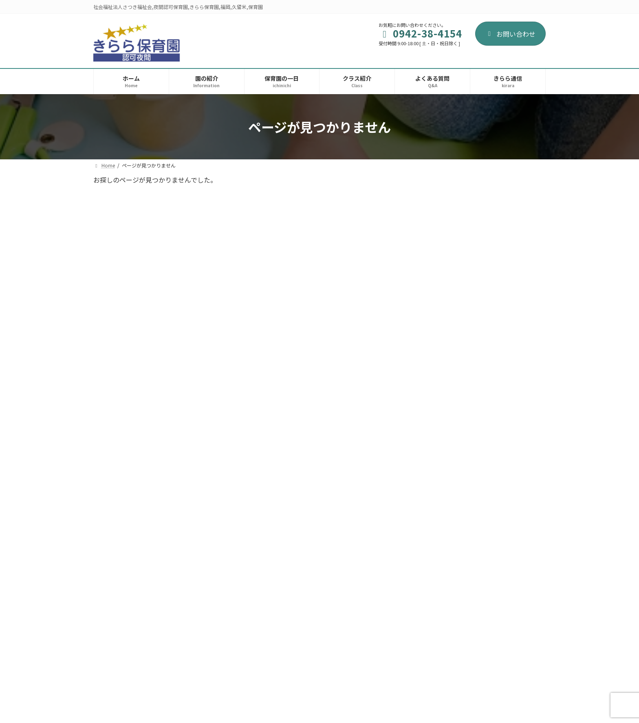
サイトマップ (196, 678)
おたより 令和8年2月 (489, 320)
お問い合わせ (510, 34)
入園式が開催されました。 (494, 596)
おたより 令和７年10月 (491, 504)
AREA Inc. (332, 708)
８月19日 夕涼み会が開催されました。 (500, 554)
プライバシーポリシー (131, 678)
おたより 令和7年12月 (490, 412)
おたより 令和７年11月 (491, 458)
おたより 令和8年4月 (489, 228)
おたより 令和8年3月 (489, 274)
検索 (523, 184)
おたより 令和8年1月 (489, 366)
